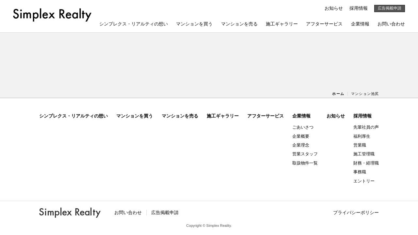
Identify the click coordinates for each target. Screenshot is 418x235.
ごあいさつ (303, 127)
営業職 (359, 145)
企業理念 (300, 145)
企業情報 (360, 23)
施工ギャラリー (282, 23)
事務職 (359, 171)
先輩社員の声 (366, 127)
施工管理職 (364, 153)
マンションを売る (239, 23)
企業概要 (300, 136)
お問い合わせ (391, 23)
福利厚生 (361, 136)
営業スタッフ (305, 153)
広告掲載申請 (389, 8)
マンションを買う (194, 23)
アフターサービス (324, 23)
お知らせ (334, 8)
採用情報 (358, 8)
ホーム (338, 94)
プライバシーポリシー (356, 212)
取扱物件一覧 (305, 163)
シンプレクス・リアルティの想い (133, 23)
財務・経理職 (366, 163)
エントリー (364, 181)
